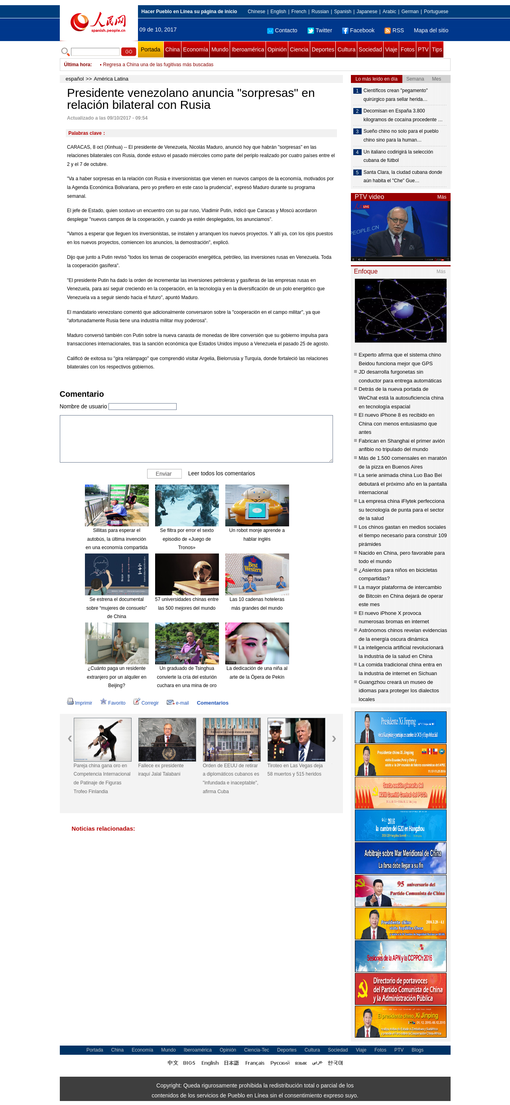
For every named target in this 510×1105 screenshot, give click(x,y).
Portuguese (436, 11)
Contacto (282, 30)
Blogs (417, 1050)
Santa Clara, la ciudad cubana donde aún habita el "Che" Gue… (403, 176)
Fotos (408, 49)
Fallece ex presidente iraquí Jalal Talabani (161, 770)
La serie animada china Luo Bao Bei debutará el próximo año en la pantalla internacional (403, 483)
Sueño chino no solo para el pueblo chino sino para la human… (401, 135)
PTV (423, 49)
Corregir (146, 703)
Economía (195, 49)
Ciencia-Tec (256, 1050)
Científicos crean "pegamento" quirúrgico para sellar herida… (396, 95)
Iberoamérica (248, 49)
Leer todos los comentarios (221, 473)
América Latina (111, 79)
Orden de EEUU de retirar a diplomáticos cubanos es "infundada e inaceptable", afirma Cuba (231, 778)
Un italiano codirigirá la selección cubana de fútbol (398, 156)
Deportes (323, 49)
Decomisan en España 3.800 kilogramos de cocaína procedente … (403, 115)
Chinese (256, 11)
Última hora (77, 64)
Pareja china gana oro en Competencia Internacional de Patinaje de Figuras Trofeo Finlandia (102, 778)
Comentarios (212, 703)
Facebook (358, 30)
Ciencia (299, 49)
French (298, 11)
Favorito (112, 703)
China (172, 49)
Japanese (366, 11)
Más (442, 197)
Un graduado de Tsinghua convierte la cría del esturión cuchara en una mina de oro (187, 677)
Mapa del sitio (431, 30)
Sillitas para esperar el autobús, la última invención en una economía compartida (117, 539)
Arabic (389, 11)
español (75, 79)
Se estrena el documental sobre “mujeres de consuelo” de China (116, 608)
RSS (394, 30)
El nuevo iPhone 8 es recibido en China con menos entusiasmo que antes (398, 423)
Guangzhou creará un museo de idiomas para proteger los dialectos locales (399, 690)
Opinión (277, 49)
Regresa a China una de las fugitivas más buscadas (158, 64)
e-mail (178, 703)
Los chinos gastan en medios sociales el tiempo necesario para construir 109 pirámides (403, 535)
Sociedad (370, 49)
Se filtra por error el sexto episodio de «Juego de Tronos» (187, 539)
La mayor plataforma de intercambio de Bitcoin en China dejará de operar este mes (401, 595)
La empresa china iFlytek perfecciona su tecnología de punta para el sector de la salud (402, 509)
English (278, 11)
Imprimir (79, 703)
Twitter (319, 30)
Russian (320, 11)
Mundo (219, 49)
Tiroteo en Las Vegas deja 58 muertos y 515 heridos (295, 770)
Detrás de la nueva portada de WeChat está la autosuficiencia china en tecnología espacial (401, 397)
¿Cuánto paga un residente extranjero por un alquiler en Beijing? (116, 677)
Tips (437, 49)
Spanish (342, 11)
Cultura (346, 49)
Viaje (391, 49)
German (410, 11)
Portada (150, 49)
